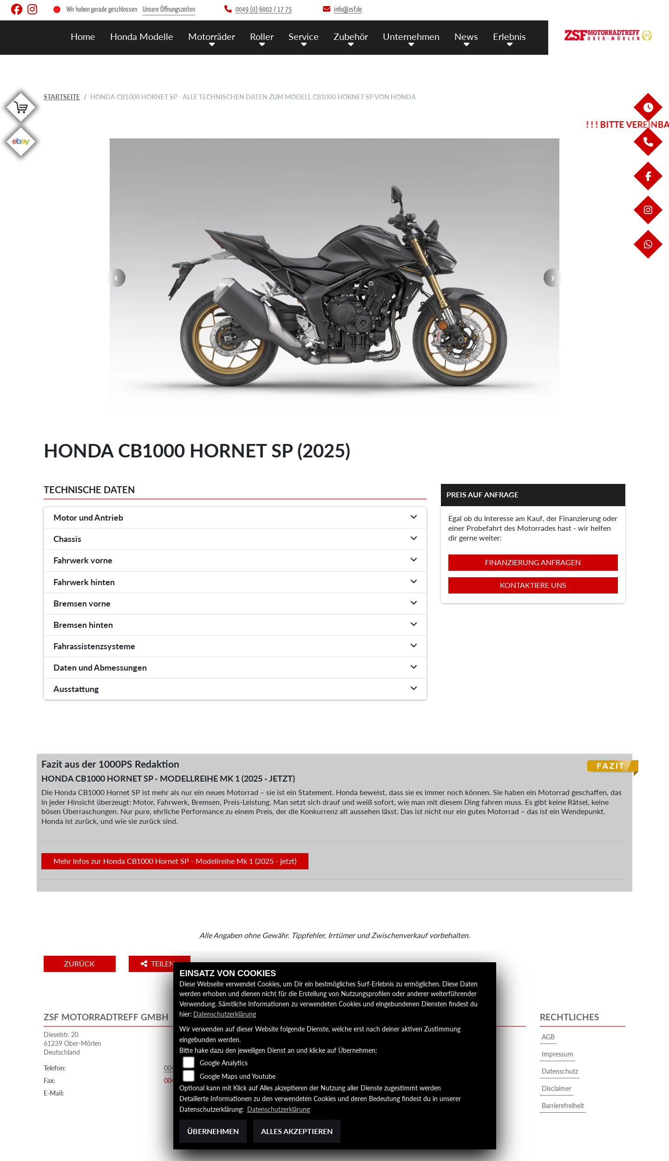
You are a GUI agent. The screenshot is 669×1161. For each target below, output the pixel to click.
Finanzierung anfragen (533, 562)
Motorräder (222, 36)
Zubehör (356, 36)
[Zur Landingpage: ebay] (21, 157)
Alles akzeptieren (297, 1131)
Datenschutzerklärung (224, 1014)
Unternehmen (415, 36)
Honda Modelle (154, 36)
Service (310, 36)
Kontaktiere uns (533, 584)
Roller (271, 36)
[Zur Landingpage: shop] (21, 123)
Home (97, 36)
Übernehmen (213, 1131)
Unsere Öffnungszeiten (169, 9)
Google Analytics (224, 1063)
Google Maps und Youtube (237, 1077)
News (469, 36)
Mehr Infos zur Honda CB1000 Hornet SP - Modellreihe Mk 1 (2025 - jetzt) (174, 860)
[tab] (235, 517)
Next (553, 277)
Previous (116, 277)
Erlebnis (510, 36)
